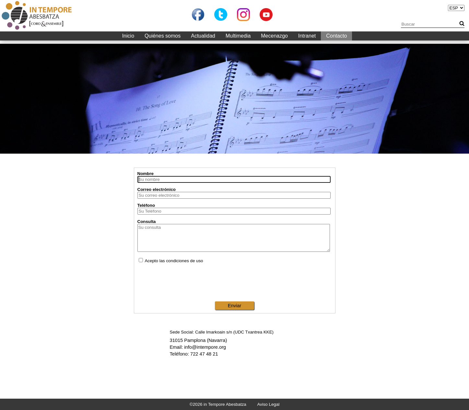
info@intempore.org (205, 347)
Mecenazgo (274, 36)
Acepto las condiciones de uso (171, 260)
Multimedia (238, 36)
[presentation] (234, 282)
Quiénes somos (163, 36)
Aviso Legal (268, 404)
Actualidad (203, 36)
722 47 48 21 (204, 354)
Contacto (336, 36)
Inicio (128, 36)
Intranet (307, 36)
